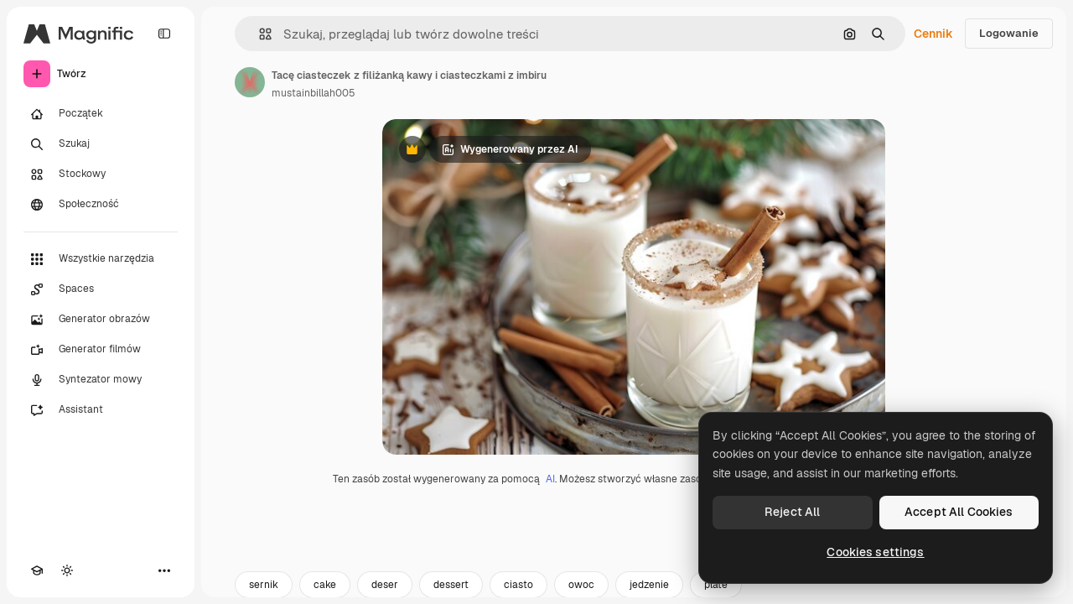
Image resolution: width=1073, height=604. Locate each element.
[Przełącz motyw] (67, 570)
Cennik (933, 33)
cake (325, 584)
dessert (451, 584)
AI (550, 479)
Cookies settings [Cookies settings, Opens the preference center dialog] (875, 552)
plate (716, 584)
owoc (581, 584)
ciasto (518, 584)
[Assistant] (100, 410)
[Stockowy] (100, 174)
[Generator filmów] (100, 349)
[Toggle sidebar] (164, 33)
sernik (263, 584)
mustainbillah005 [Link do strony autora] (313, 93)
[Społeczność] (100, 204)
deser (384, 584)
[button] (259, 34)
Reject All (792, 511)
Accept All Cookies (959, 511)
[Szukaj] (100, 144)
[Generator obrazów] (100, 319)
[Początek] (100, 114)
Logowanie (1009, 33)
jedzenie (649, 584)
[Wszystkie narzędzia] (100, 259)
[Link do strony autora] (250, 82)
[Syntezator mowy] (100, 380)
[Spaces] (100, 289)
